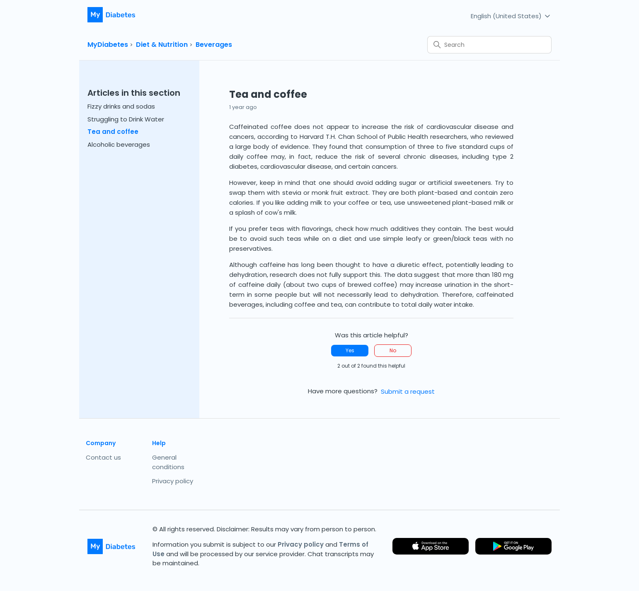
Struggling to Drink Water (125, 119)
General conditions (168, 462)
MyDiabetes (107, 44)
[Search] (489, 44)
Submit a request (408, 391)
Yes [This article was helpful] (350, 350)
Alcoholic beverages (118, 144)
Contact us (103, 457)
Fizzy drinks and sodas (121, 106)
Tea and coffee (112, 131)
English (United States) (511, 15)
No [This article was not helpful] (393, 350)
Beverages (214, 44)
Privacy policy (172, 481)
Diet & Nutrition (162, 44)
